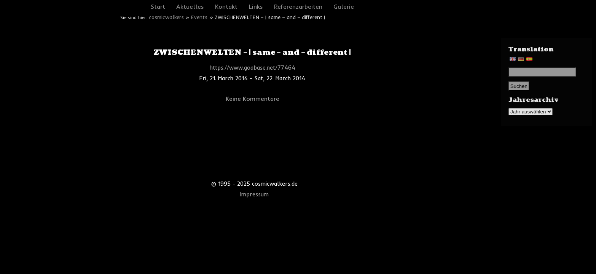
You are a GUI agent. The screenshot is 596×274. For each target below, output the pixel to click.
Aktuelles (190, 6)
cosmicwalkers (166, 17)
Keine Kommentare (252, 98)
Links (256, 6)
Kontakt (226, 6)
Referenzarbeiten (298, 6)
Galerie (343, 6)
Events (199, 17)
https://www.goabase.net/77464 (252, 67)
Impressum (254, 194)
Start (158, 6)
